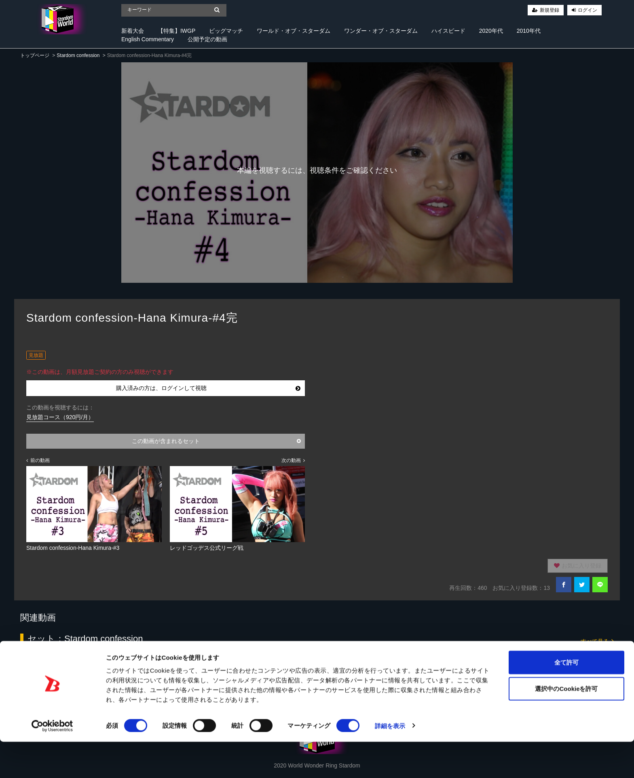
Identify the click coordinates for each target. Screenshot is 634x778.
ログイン (587, 10)
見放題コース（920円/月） (60, 417)
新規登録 (549, 10)
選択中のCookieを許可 (566, 725)
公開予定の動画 (207, 39)
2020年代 (491, 31)
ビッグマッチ (226, 31)
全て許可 (566, 698)
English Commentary (147, 39)
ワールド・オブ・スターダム (293, 31)
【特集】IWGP (176, 31)
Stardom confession (78, 55)
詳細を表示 (390, 762)
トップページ (34, 55)
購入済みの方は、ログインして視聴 (208, 388)
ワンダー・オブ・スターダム (381, 31)
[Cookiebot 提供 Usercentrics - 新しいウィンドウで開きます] (52, 762)
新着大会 (132, 31)
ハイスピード (448, 31)
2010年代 (529, 31)
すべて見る (597, 640)
